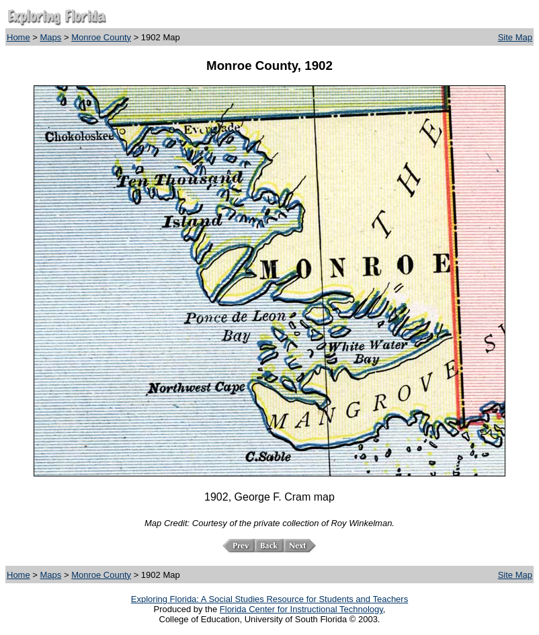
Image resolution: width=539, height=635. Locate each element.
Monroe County (101, 37)
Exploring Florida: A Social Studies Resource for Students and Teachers (269, 599)
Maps (51, 37)
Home (18, 37)
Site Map (515, 37)
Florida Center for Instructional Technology (301, 609)
